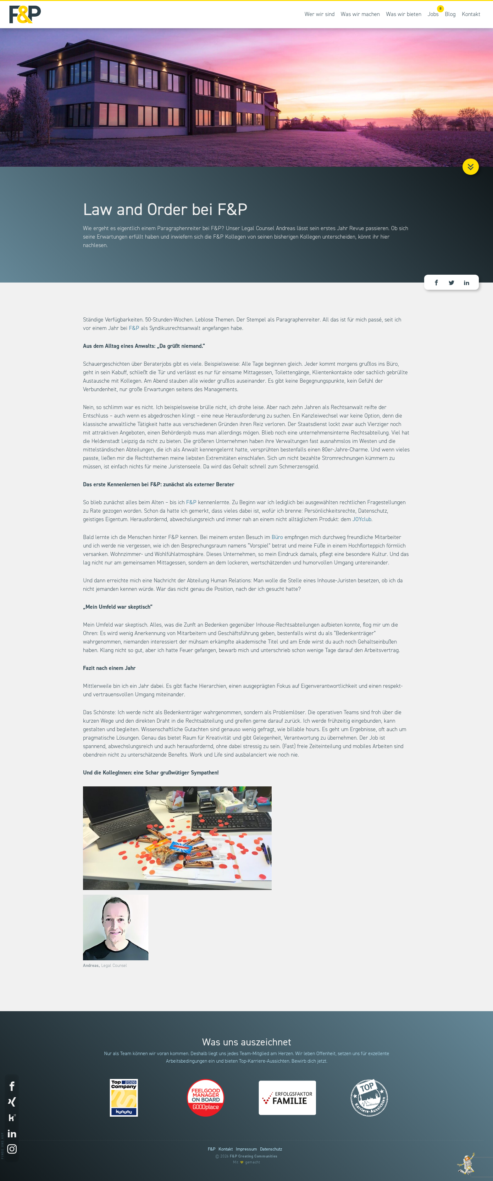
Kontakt (471, 14)
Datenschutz (271, 1149)
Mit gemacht (246, 1162)
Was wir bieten (403, 14)
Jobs (435, 11)
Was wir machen (360, 14)
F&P (134, 328)
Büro (277, 537)
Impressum (246, 1149)
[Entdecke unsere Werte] (466, 1163)
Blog (450, 14)
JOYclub (361, 519)
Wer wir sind (320, 14)
